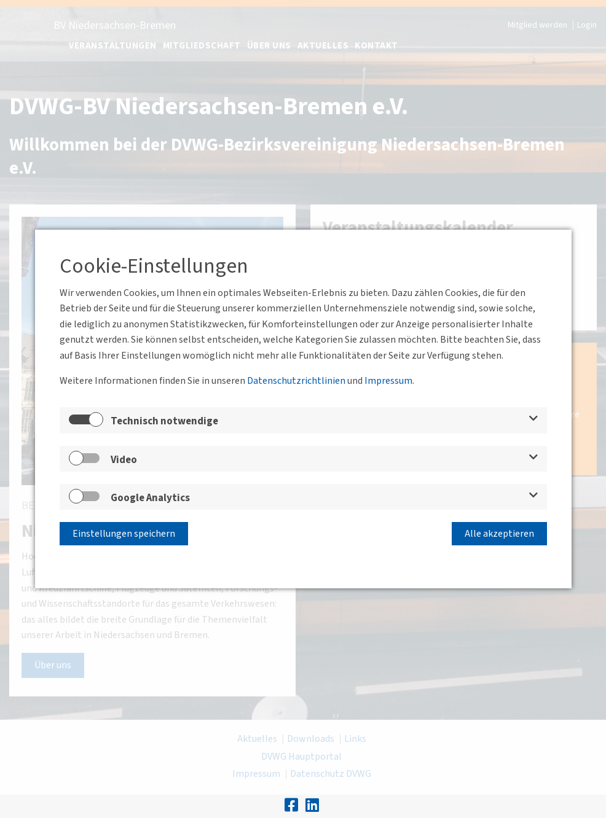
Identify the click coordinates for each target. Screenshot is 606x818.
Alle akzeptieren (499, 533)
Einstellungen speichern (124, 533)
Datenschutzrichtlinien (296, 381)
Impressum (388, 381)
